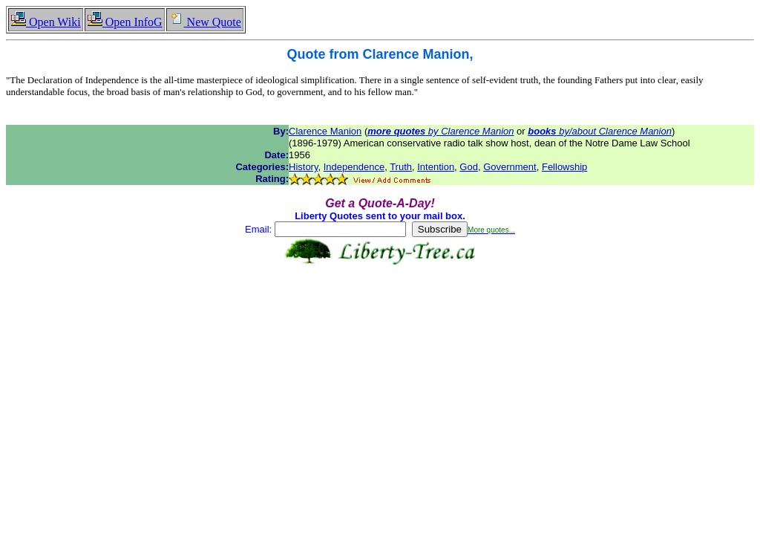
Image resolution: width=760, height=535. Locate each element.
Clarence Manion (325, 131)
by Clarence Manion (440, 131)
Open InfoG (125, 22)
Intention (435, 166)
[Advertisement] (380, 312)
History (303, 166)
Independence (354, 166)
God (468, 166)
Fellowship (564, 166)
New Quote (204, 22)
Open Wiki (45, 22)
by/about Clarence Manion (600, 131)
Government (510, 166)
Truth (401, 166)
